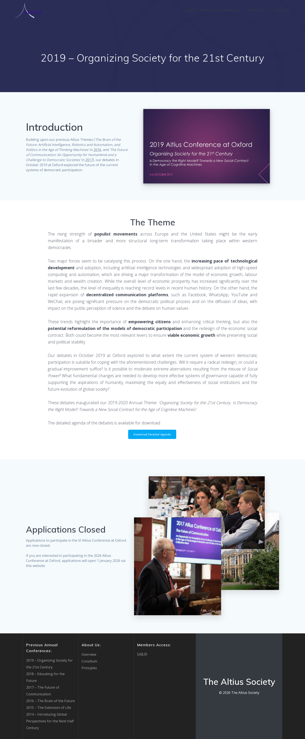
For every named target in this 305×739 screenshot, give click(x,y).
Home (190, 10)
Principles (89, 667)
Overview (89, 654)
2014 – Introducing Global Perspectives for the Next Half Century (50, 721)
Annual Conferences (219, 10)
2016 (97, 149)
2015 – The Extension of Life (48, 707)
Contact (282, 10)
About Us (256, 10)
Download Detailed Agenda (152, 434)
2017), (90, 159)
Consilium (89, 660)
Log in (142, 653)
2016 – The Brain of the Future (50, 700)
